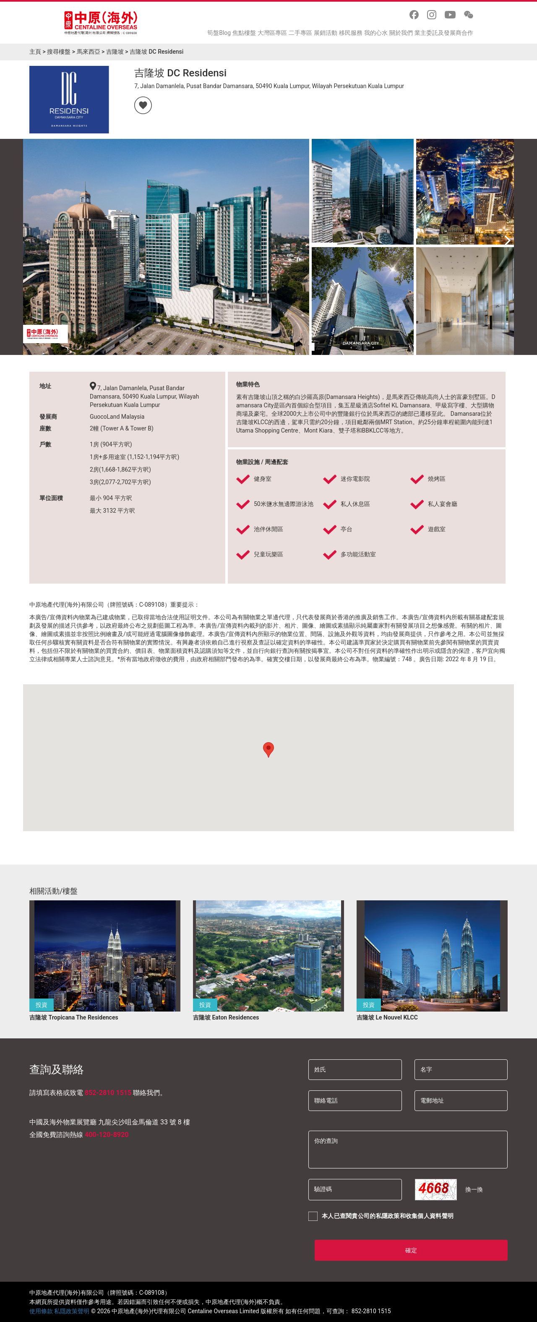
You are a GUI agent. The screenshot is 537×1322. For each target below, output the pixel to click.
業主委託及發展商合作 (443, 32)
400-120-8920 (106, 1135)
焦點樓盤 (244, 32)
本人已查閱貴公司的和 (381, 1216)
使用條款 (41, 1311)
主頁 (35, 51)
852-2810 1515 (108, 1093)
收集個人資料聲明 (430, 1215)
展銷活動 (325, 32)
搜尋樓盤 (58, 51)
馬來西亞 (88, 51)
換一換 (474, 1189)
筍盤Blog (219, 32)
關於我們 (401, 32)
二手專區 (300, 32)
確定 (411, 1250)
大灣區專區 (272, 32)
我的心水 (376, 32)
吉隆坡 (115, 51)
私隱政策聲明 (71, 1311)
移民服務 (350, 32)
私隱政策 (388, 1215)
